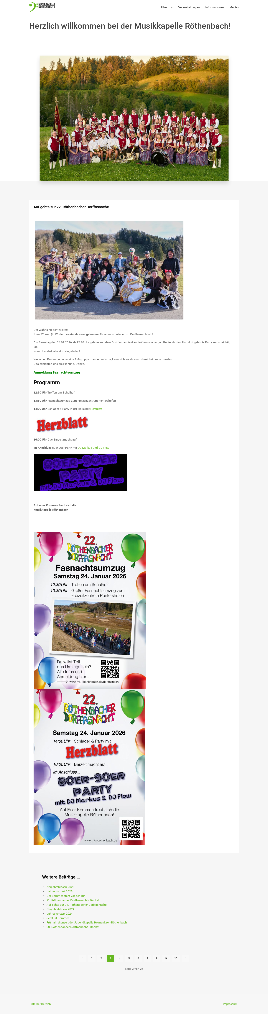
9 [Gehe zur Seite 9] (166, 958)
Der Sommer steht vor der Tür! (66, 896)
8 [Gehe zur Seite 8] (156, 958)
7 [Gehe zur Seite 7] (147, 958)
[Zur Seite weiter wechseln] (185, 958)
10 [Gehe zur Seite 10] (175, 958)
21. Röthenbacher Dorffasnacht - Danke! (73, 900)
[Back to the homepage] (42, 7)
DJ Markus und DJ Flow (93, 447)
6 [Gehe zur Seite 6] (138, 958)
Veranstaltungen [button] (189, 7)
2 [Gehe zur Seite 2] (101, 958)
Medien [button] (234, 7)
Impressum (230, 1004)
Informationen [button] (214, 7)
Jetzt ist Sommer (58, 918)
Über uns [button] (167, 7)
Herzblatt (96, 409)
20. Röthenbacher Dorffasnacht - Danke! (73, 927)
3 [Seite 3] (110, 958)
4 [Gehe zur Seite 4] (119, 958)
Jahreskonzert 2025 (60, 891)
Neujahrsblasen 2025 (60, 887)
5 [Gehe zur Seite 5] (129, 958)
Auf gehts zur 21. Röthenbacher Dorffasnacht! (77, 904)
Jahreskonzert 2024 (60, 913)
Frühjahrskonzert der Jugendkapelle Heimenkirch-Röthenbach (87, 922)
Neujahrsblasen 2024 (60, 909)
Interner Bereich (41, 1004)
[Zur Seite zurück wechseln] (82, 958)
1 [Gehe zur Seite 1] (92, 958)
